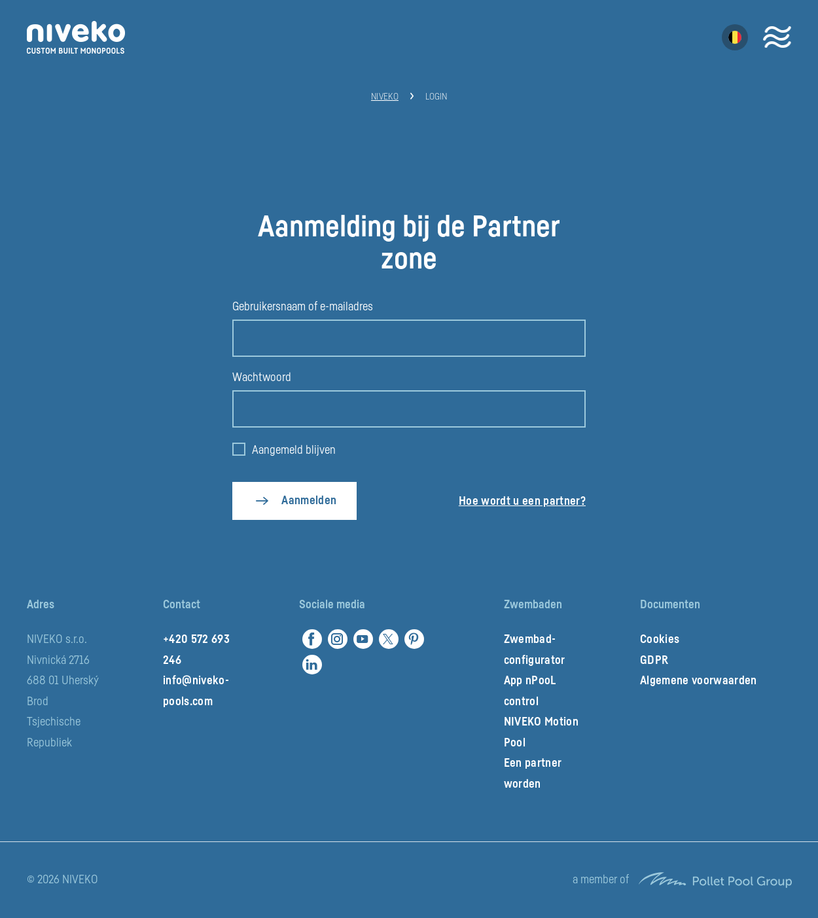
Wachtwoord (261, 377)
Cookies (659, 639)
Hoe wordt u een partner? (522, 501)
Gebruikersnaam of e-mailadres (302, 306)
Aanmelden (308, 500)
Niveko (385, 96)
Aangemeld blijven (294, 450)
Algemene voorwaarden (698, 680)
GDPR (654, 660)
